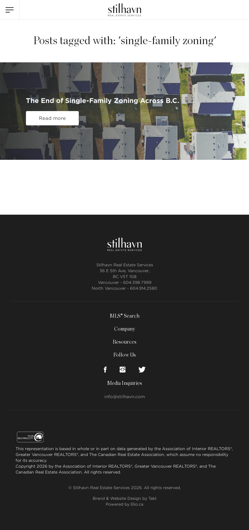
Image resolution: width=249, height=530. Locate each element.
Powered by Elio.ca (124, 504)
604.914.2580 (143, 288)
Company (124, 329)
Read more (52, 118)
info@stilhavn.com (124, 396)
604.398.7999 (137, 282)
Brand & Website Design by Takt (125, 498)
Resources (124, 342)
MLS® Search (124, 316)
